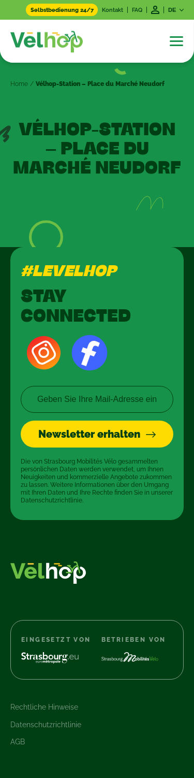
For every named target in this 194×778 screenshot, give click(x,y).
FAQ (137, 9)
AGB (17, 742)
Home (19, 84)
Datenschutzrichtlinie (45, 725)
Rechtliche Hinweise (44, 707)
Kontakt (112, 9)
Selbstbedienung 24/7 (62, 9)
